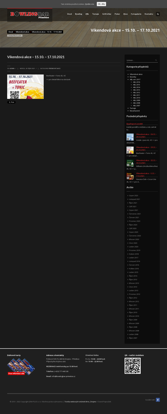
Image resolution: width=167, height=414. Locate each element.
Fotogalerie (135, 14)
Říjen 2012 (133, 298)
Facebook (158, 400)
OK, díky (101, 4)
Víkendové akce (22, 32)
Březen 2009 (134, 323)
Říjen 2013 (133, 279)
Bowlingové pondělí (135, 124)
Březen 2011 (134, 309)
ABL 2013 (136, 90)
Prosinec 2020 (134, 221)
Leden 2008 (133, 334)
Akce (125, 14)
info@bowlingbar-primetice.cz (63, 376)
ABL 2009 (136, 100)
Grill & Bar (106, 14)
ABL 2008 (136, 103)
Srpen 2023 (133, 195)
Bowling (78, 14)
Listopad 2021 (134, 199)
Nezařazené (135, 111)
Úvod (69, 14)
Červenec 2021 (135, 214)
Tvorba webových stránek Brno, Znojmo (80, 401)
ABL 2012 (136, 92)
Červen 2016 (134, 265)
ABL (86, 14)
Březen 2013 (134, 283)
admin (12, 68)
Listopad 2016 (134, 261)
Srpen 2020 (133, 232)
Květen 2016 (134, 268)
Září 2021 (132, 206)
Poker (117, 14)
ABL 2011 (136, 95)
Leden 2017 (133, 257)
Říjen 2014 (133, 276)
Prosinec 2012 (134, 294)
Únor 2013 (133, 287)
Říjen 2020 (133, 225)
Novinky (133, 77)
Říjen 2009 (133, 320)
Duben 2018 (134, 254)
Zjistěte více (89, 4)
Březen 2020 (134, 239)
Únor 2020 (133, 243)
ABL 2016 (136, 82)
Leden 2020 (133, 246)
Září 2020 (132, 228)
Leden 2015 (133, 272)
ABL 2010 (136, 98)
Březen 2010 (134, 316)
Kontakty (149, 14)
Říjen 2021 (133, 203)
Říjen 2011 (133, 305)
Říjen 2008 (133, 327)
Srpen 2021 (133, 210)
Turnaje (95, 14)
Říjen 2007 (133, 338)
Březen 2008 (134, 330)
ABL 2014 (136, 87)
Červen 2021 (134, 217)
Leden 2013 (133, 290)
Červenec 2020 (135, 236)
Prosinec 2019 (134, 250)
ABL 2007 (136, 105)
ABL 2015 (136, 84)
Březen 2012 (134, 301)
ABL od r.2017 (135, 79)
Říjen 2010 (133, 312)
